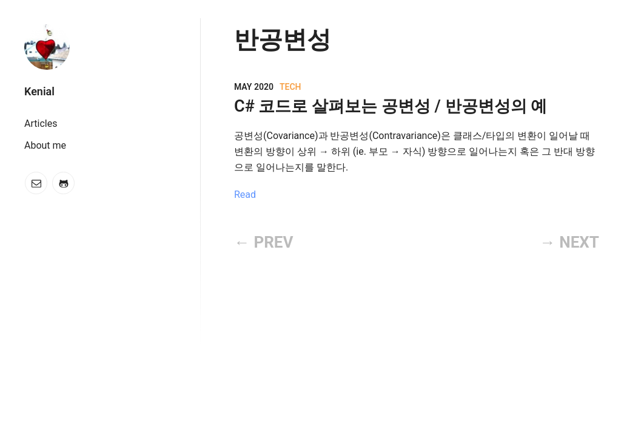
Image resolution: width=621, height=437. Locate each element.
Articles (40, 123)
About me (45, 145)
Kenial (39, 91)
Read (245, 194)
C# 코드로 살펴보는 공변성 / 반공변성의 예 (390, 106)
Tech (290, 87)
